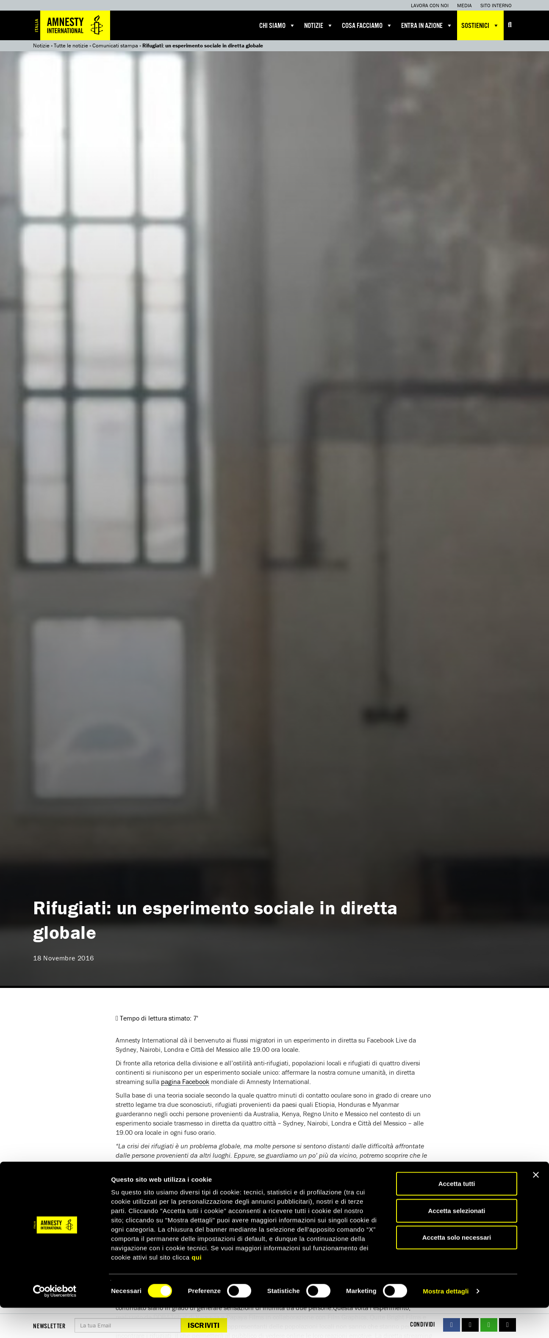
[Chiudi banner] (536, 1205)
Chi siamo (277, 25)
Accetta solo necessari (456, 1267)
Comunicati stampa (115, 45)
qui (196, 1287)
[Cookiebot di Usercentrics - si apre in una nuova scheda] (55, 1321)
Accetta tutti (456, 1213)
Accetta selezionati (456, 1240)
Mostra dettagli (446, 1321)
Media (464, 5)
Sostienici (480, 25)
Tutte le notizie (71, 45)
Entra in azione (427, 25)
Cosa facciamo (367, 25)
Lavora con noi (430, 5)
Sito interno (496, 5)
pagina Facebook (185, 1081)
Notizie (318, 25)
